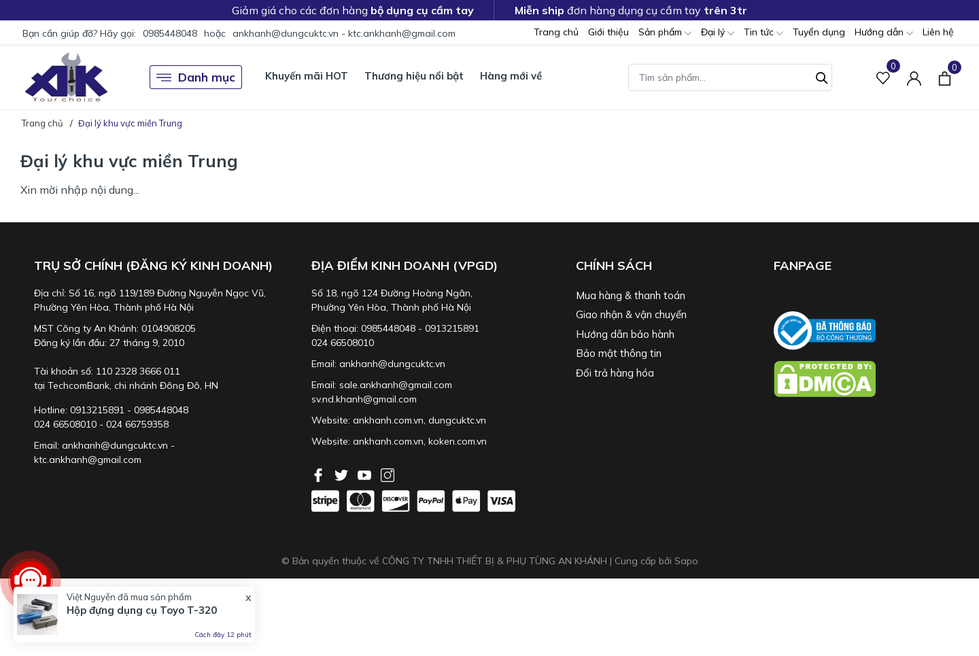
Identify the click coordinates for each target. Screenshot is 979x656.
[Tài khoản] (914, 77)
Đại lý (717, 33)
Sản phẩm (664, 33)
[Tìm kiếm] (822, 76)
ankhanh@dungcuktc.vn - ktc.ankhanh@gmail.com (344, 33)
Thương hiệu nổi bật (414, 75)
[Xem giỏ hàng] (945, 77)
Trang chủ (556, 32)
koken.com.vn (457, 441)
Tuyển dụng (819, 32)
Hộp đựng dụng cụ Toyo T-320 (142, 610)
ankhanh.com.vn (388, 420)
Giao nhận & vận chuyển (631, 314)
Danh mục (195, 77)
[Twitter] (342, 474)
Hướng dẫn (884, 33)
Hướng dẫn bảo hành (625, 334)
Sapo (686, 561)
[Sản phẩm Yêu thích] (883, 77)
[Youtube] (366, 474)
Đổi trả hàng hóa (615, 372)
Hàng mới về (511, 75)
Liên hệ (938, 32)
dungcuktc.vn (457, 420)
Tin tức (763, 33)
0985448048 (170, 33)
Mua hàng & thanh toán (630, 295)
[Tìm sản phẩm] (730, 77)
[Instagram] (387, 474)
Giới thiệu (608, 32)
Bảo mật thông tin (619, 353)
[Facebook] (319, 474)
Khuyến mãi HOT (306, 75)
